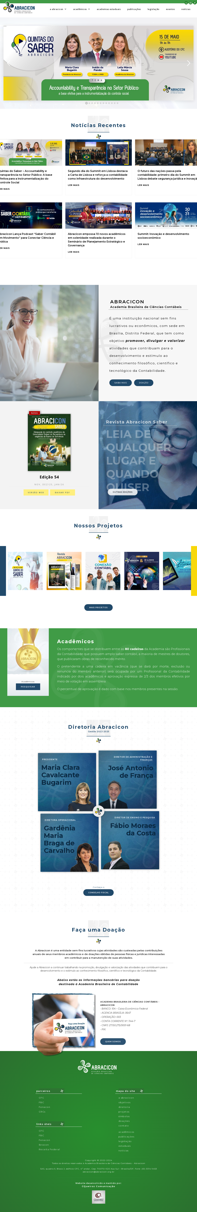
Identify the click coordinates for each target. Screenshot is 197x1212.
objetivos (124, 1102)
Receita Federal (49, 1149)
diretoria (124, 1107)
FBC (41, 1102)
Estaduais (124, 1146)
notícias (185, 9)
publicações (134, 9)
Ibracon (44, 1144)
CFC (41, 1097)
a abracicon (126, 1097)
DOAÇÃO (143, 383)
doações (124, 1121)
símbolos (124, 1116)
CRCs (42, 1111)
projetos (123, 1111)
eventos (170, 9)
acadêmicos (126, 1132)
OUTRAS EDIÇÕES (123, 492)
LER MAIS (73, 185)
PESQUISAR (28, 687)
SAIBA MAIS (120, 383)
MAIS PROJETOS (98, 607)
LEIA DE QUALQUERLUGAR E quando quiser (138, 460)
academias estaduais (109, 9)
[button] (58, 9)
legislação (153, 9)
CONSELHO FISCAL (98, 892)
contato (123, 1125)
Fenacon (44, 1107)
